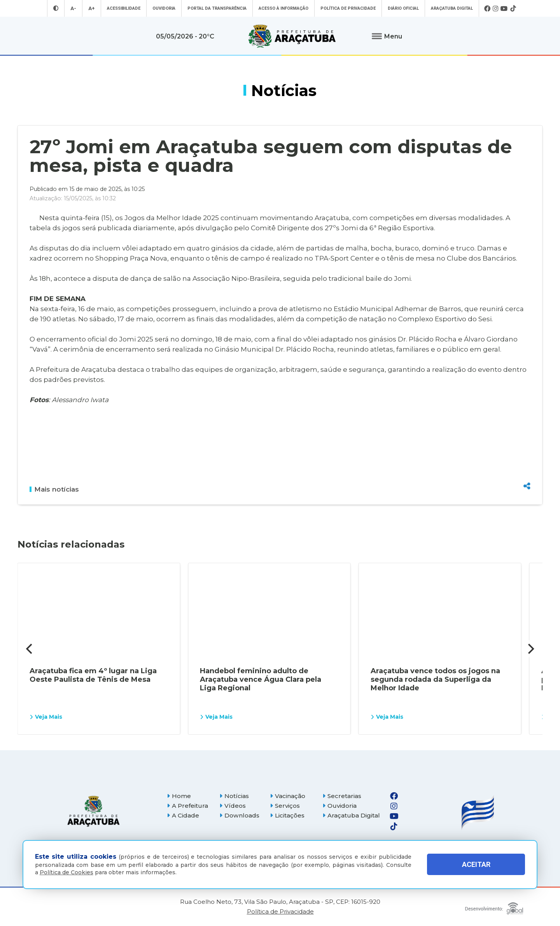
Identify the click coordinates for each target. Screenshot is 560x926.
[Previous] (29, 648)
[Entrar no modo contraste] (55, 8)
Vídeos (232, 805)
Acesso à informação (283, 8)
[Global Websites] (494, 906)
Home (179, 796)
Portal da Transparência (217, 8)
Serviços (285, 805)
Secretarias (341, 796)
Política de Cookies (66, 872)
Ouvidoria (163, 8)
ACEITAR (476, 864)
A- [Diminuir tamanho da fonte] (73, 8)
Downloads (239, 815)
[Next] (530, 648)
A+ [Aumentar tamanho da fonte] (91, 8)
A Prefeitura (187, 805)
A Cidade (183, 815)
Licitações (287, 815)
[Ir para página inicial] (292, 36)
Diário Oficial (403, 8)
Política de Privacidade (348, 8)
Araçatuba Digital (452, 8)
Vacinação (287, 796)
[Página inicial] (93, 811)
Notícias (234, 796)
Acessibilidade (123, 8)
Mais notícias (54, 489)
